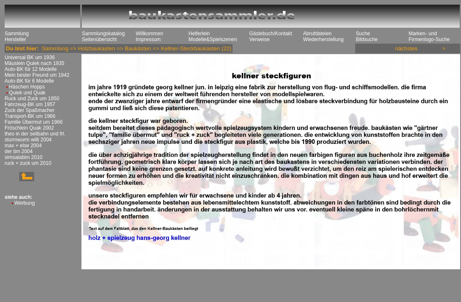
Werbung (24, 203)
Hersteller (15, 39)
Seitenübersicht (99, 39)
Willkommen (149, 33)
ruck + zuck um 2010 (28, 163)
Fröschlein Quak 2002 (29, 128)
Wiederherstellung (323, 39)
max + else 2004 (23, 145)
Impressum (148, 39)
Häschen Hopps (27, 87)
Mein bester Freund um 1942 (37, 75)
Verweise (259, 39)
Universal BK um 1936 (30, 57)
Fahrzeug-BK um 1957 (30, 104)
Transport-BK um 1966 (30, 116)
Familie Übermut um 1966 (34, 122)
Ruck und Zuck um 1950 (32, 99)
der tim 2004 (19, 151)
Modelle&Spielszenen (213, 39)
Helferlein (199, 33)
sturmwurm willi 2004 (28, 140)
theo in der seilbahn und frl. (35, 134)
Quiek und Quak (27, 93)
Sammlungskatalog (103, 33)
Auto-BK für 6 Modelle (29, 81)
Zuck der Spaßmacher (30, 110)
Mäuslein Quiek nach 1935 (34, 63)
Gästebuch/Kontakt (270, 33)
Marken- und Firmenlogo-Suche (429, 36)
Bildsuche (366, 39)
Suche (363, 33)
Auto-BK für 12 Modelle (31, 69)
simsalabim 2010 (23, 157)
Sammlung (17, 33)
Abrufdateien (317, 33)
